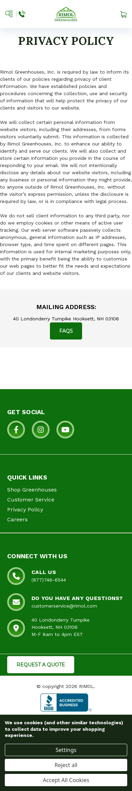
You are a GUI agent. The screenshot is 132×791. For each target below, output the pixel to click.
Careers (17, 519)
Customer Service (30, 499)
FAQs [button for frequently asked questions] (66, 331)
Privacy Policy (25, 509)
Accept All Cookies (66, 780)
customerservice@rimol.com (64, 606)
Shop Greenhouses (32, 489)
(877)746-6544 (48, 580)
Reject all (66, 765)
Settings (66, 750)
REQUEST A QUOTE (40, 665)
